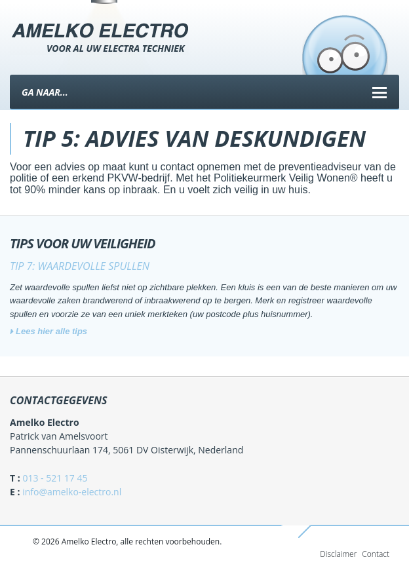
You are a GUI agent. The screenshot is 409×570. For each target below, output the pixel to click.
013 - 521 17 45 (54, 478)
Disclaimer (338, 554)
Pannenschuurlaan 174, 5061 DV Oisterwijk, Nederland (126, 450)
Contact (375, 554)
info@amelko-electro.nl (71, 491)
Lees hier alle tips (51, 331)
